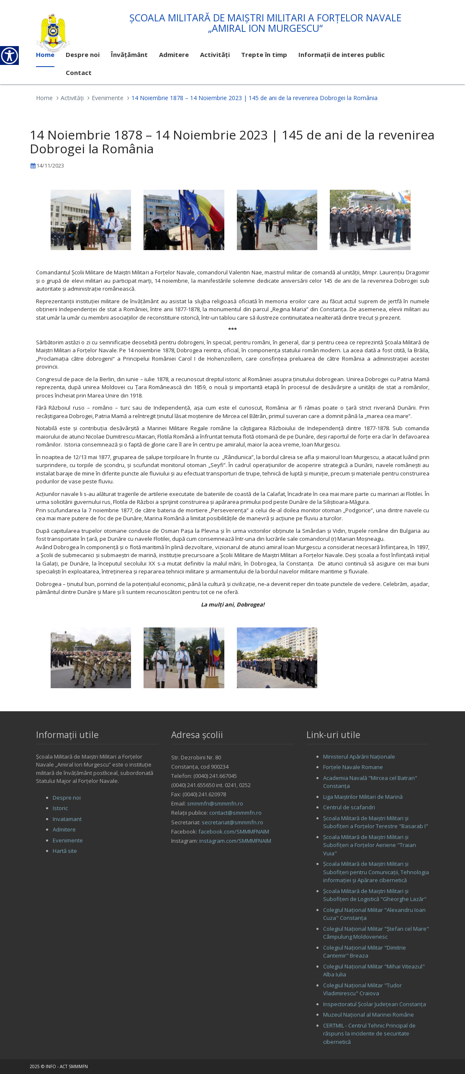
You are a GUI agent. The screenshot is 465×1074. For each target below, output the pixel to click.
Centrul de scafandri (349, 807)
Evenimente (107, 98)
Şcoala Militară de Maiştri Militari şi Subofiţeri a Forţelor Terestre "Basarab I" (375, 822)
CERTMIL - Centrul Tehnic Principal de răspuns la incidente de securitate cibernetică (369, 1034)
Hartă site (65, 851)
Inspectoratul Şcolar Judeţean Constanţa (374, 1004)
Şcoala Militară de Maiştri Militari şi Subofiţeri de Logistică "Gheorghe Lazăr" (374, 895)
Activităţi (72, 98)
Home (44, 98)
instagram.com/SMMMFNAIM (235, 840)
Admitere (64, 829)
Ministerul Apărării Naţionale (359, 756)
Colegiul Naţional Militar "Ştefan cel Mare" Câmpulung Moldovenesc (376, 933)
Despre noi (67, 797)
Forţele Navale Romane (353, 767)
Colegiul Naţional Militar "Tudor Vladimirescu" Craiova (362, 989)
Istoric (60, 808)
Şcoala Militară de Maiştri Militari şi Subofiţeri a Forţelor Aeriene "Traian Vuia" (369, 845)
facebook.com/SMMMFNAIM (233, 831)
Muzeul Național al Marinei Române (368, 1014)
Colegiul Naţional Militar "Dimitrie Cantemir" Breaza (364, 952)
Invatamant (67, 819)
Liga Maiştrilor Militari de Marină (363, 796)
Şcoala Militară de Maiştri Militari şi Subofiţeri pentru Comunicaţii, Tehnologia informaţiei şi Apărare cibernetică (376, 872)
